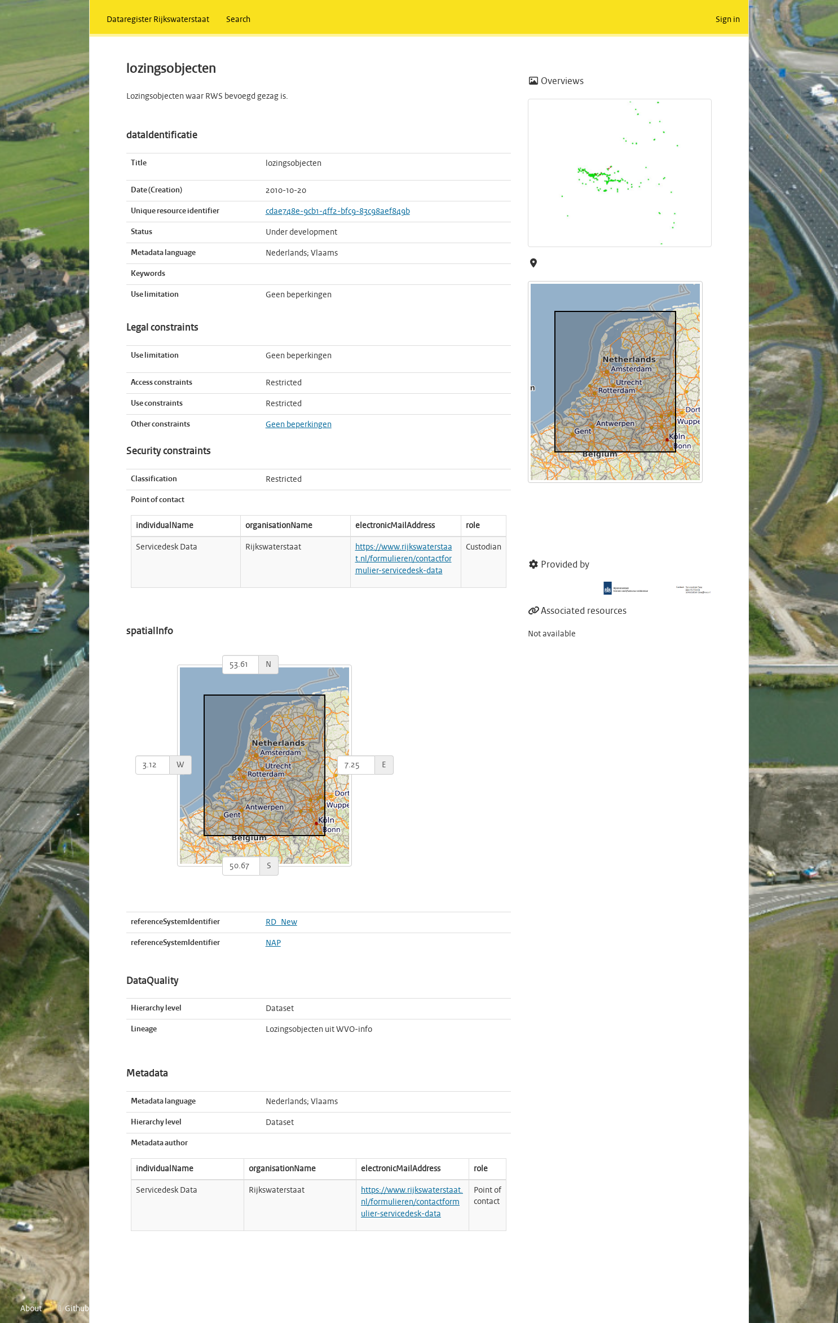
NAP (273, 943)
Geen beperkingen (299, 425)
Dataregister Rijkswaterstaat (158, 20)
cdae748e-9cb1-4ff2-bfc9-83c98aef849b (338, 212)
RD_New (281, 922)
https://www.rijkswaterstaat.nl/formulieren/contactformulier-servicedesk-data (403, 559)
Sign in (728, 20)
